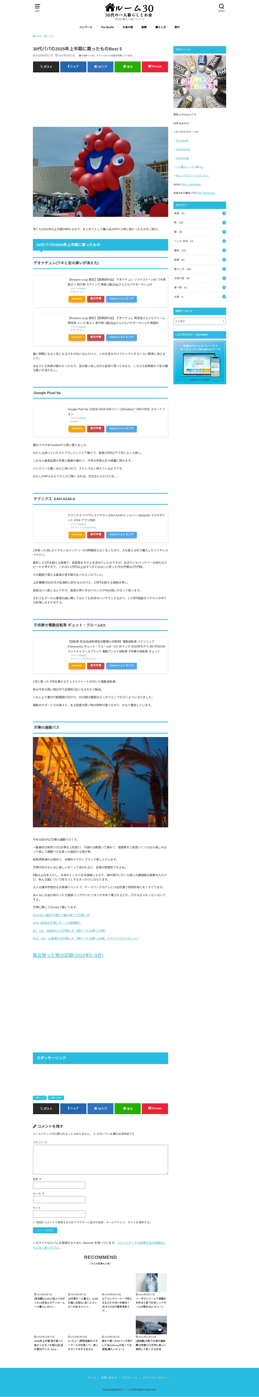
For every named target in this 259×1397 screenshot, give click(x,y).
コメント (40, 1142)
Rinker (81, 288)
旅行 (177, 27)
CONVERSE (183, 149)
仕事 (179, 296)
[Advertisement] (100, 99)
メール (38, 1193)
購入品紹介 (57, 1098)
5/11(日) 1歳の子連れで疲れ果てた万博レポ (61, 915)
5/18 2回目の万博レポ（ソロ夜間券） (57, 922)
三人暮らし (197, 166)
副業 (144, 27)
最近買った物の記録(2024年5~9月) (68, 955)
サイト (37, 1208)
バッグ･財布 (184, 241)
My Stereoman (207, 193)
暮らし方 (160, 27)
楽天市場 (95, 298)
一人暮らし (182, 166)
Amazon (77, 298)
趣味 (180, 250)
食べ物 (181, 287)
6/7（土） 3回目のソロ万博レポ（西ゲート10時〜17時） (70, 930)
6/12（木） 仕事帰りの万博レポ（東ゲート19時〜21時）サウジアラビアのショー (86, 938)
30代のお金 (182, 158)
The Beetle (107, 27)
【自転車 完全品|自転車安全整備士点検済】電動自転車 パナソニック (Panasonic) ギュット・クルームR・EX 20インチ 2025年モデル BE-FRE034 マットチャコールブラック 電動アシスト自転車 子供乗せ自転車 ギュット (116, 646)
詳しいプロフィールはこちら (192, 175)
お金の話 (127, 27)
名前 (37, 1179)
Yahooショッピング (121, 298)
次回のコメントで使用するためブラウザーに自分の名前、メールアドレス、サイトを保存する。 (94, 1222)
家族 (179, 213)
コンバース (85, 27)
